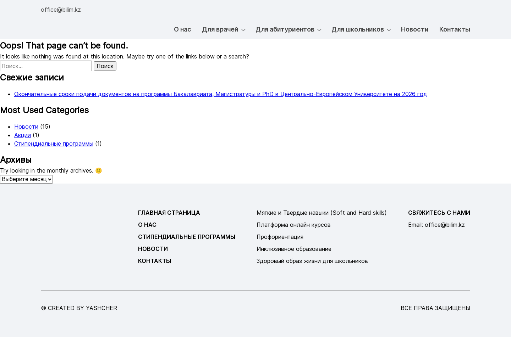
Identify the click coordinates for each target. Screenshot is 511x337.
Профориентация (280, 236)
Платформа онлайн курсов (294, 224)
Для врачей (220, 29)
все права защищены (435, 307)
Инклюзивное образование (294, 248)
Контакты (454, 29)
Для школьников (357, 29)
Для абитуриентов (285, 29)
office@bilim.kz (61, 9)
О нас (182, 29)
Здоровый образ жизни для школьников (312, 260)
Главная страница (169, 212)
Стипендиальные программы (53, 143)
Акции (22, 135)
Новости (415, 29)
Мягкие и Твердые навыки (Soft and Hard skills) (322, 212)
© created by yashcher (79, 307)
